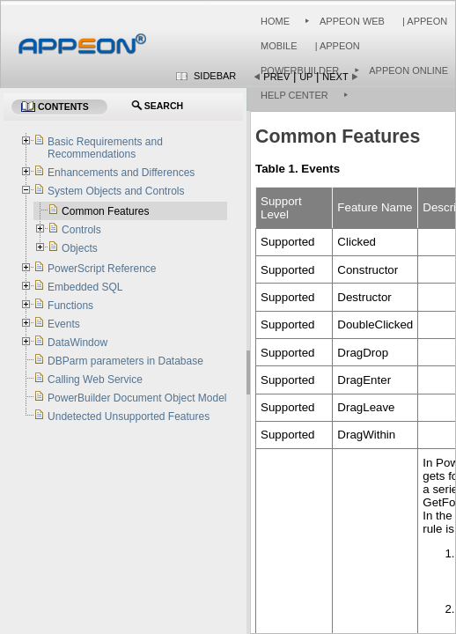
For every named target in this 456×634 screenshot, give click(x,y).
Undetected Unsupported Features (129, 416)
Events (64, 324)
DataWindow (77, 342)
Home (275, 21)
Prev (276, 76)
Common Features (105, 211)
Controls (81, 230)
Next (335, 76)
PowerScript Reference (102, 268)
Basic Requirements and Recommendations (105, 148)
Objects (80, 248)
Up (306, 76)
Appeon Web (352, 21)
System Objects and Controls (116, 191)
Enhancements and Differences (121, 172)
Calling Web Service (95, 379)
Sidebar (215, 75)
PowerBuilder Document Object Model (137, 398)
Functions (70, 305)
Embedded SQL (85, 287)
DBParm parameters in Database (125, 361)
